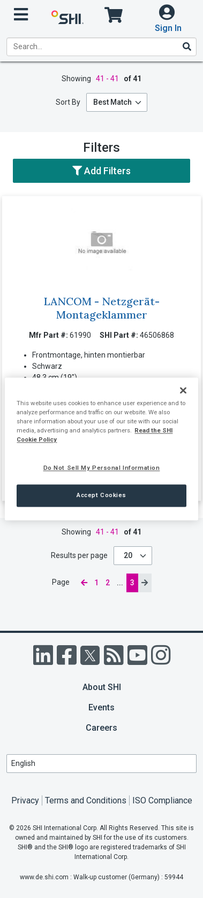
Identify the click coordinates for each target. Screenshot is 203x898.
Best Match (112, 102)
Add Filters (101, 170)
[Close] (183, 390)
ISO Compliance (162, 800)
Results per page (79, 555)
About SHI (101, 687)
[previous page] (84, 583)
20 (129, 555)
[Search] (186, 46)
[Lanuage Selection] (101, 763)
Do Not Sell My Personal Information (101, 468)
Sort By (68, 102)
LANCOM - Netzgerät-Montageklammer (101, 308)
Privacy (25, 800)
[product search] (101, 46)
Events (101, 707)
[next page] (145, 583)
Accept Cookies (101, 495)
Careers (101, 728)
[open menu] (20, 14)
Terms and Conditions (85, 800)
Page (61, 582)
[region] (101, 448)
